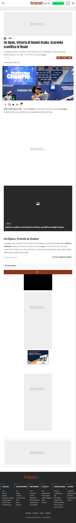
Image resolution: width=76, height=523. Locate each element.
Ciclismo (18, 495)
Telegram (48, 513)
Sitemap (44, 502)
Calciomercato (6, 505)
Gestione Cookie (59, 502)
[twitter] (13, 105)
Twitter (42, 513)
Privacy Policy (58, 505)
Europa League (6, 500)
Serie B (4, 495)
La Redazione (58, 493)
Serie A (4, 493)
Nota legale (57, 498)
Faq (55, 495)
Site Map (70, 495)
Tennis (10, 38)
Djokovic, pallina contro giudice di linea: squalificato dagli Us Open (34, 227)
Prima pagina (46, 495)
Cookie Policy (58, 500)
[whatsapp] (9, 105)
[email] (17, 105)
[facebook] (6, 105)
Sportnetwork (34, 502)
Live (48, 3)
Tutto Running (20, 498)
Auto (31, 491)
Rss (43, 491)
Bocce (18, 502)
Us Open (64, 58)
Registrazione (71, 493)
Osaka (58, 58)
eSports (18, 505)
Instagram (35, 513)
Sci (17, 491)
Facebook (28, 513)
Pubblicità (70, 491)
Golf (17, 500)
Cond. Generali (58, 507)
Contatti (56, 491)
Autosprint (33, 493)
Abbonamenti (46, 493)
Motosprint (33, 498)
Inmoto (32, 495)
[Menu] (3, 3)
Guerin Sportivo (34, 500)
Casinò (69, 500)
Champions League (8, 498)
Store (43, 500)
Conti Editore (34, 505)
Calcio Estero (6, 502)
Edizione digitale (47, 498)
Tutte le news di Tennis (61, 257)
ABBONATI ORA (58, 3)
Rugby (18, 493)
